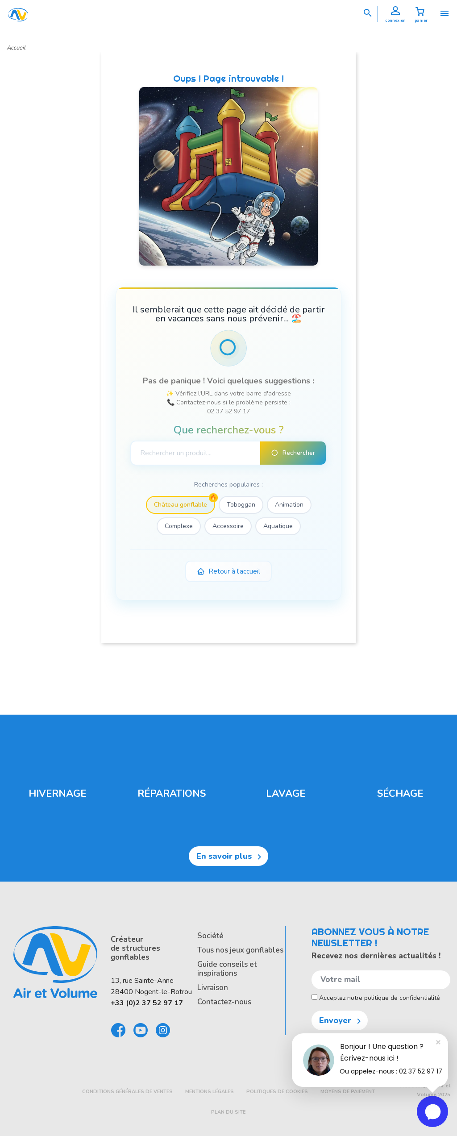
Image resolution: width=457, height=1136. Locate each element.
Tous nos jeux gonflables (240, 950)
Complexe (179, 526)
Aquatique (278, 526)
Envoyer (341, 1021)
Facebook (119, 1030)
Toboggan (241, 504)
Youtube (141, 1030)
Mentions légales (209, 1091)
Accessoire (228, 526)
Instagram (163, 1030)
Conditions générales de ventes (127, 1091)
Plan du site (228, 1112)
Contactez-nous (224, 1002)
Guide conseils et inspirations (227, 968)
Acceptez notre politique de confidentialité (376, 998)
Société (210, 936)
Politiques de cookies (277, 1091)
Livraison (212, 987)
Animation (289, 504)
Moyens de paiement (347, 1091)
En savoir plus (230, 856)
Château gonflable (180, 504)
